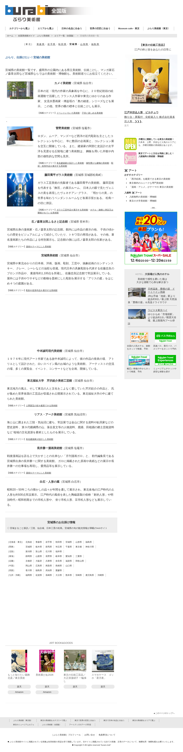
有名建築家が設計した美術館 (70, 163)
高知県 (49, 570)
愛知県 (68, 556)
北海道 (29, 542)
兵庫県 (49, 561)
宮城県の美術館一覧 (89, 36)
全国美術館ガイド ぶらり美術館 (34, 36)
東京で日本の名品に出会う (114, 720)
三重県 (78, 556)
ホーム (10, 36)
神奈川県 (89, 547)
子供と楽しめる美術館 (92, 113)
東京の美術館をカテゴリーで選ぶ (53, 720)
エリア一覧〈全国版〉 (64, 36)
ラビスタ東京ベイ (157, 310)
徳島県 (39, 570)
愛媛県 (59, 570)
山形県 (84, 44)
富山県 (39, 551)
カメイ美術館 (74, 83)
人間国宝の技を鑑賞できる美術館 (41, 405)
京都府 (29, 561)
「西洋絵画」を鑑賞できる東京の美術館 (149, 179)
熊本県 (68, 575)
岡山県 (29, 565)
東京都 (78, 547)
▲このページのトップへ (164, 713)
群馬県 (49, 547)
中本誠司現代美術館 (61, 350)
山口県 (68, 565)
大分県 (59, 575)
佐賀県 (39, 575)
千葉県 (68, 547)
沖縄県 (101, 575)
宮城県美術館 (61, 255)
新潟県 (29, 551)
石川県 (49, 551)
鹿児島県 (89, 575)
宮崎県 (78, 575)
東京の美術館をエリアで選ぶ (143, 720)
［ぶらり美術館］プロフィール (66, 735)
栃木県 (39, 547)
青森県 (41, 44)
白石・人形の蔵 (61, 481)
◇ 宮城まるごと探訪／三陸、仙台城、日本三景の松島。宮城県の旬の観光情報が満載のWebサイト (57, 528)
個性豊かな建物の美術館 (97, 163)
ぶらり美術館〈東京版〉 (23, 720)
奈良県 (59, 561)
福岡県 (29, 575)
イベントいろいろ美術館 (68, 113)
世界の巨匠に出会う (100, 28)
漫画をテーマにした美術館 (38, 246)
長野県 (49, 556)
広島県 (39, 565)
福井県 (59, 551)
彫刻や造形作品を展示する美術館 (41, 290)
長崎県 (49, 575)
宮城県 (68, 542)
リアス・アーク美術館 (61, 414)
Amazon (19, 692)
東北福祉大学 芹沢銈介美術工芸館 (61, 380)
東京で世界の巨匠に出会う (85, 720)
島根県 (59, 565)
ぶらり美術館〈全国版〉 (51, 725)
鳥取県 (49, 565)
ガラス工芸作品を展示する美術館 (72, 210)
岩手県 (51, 44)
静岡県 (29, 556)
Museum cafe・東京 (128, 28)
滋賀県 (68, 561)
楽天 (19, 686)
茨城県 (29, 547)
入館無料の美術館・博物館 (143, 196)
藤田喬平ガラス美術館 (74, 174)
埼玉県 (59, 547)
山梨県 (39, 556)
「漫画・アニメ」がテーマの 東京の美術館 (151, 187)
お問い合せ (89, 735)
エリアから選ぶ (46, 28)
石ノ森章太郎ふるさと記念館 (61, 221)
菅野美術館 (74, 128)
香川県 (29, 570)
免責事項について (107, 735)
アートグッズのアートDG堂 (80, 725)
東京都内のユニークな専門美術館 (146, 183)
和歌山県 (79, 561)
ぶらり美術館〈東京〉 (158, 28)
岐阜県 (59, 556)
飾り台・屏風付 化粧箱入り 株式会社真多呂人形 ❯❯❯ (149, 117)
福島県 (95, 44)
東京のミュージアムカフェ (23, 725)
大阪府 (39, 561)
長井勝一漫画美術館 (61, 448)
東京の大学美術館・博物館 (143, 200)
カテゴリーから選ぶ (19, 28)
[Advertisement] (61, 321)
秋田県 (62, 44)
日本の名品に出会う (71, 28)
